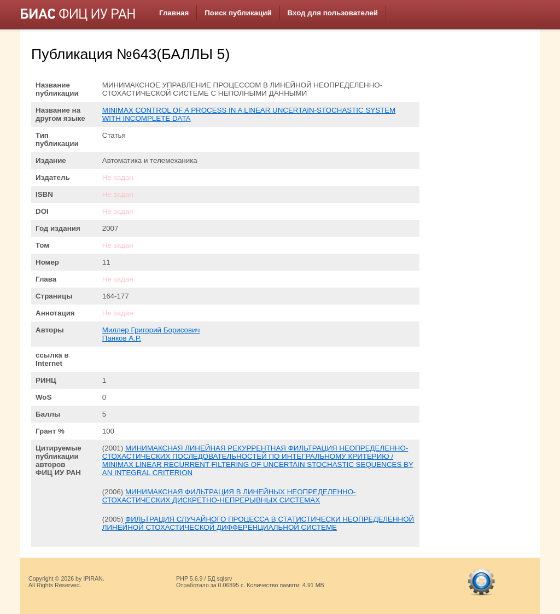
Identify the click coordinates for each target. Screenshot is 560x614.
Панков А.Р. (121, 338)
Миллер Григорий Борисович (151, 330)
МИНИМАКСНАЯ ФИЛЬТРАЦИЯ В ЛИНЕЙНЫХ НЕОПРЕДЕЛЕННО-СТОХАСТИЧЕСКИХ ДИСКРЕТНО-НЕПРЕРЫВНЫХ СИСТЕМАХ (229, 496)
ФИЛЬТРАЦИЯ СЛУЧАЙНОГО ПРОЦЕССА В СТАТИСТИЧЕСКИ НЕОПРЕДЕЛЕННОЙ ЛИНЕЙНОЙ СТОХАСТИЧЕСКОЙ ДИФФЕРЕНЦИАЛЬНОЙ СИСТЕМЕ (258, 523)
